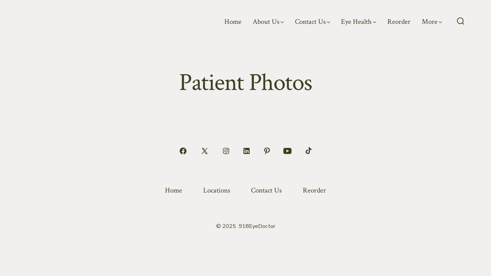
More (432, 21)
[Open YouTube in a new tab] (287, 150)
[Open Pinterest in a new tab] (267, 150)
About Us (268, 21)
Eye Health (358, 21)
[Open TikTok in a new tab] (307, 150)
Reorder (399, 21)
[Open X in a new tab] (204, 150)
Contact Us (312, 21)
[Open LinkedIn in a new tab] (246, 150)
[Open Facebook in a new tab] (183, 150)
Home (232, 21)
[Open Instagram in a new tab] (226, 150)
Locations (216, 190)
